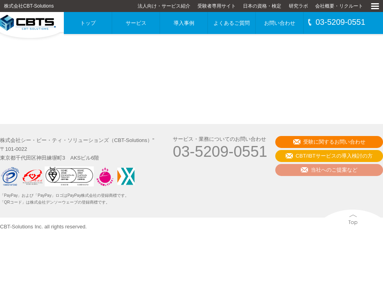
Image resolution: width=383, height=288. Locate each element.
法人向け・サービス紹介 (164, 6)
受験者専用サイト (216, 6)
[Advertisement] (191, 76)
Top (326, 234)
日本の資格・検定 (262, 6)
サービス (136, 23)
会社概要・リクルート (339, 6)
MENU (375, 17)
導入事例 (184, 23)
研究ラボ (298, 6)
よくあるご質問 (231, 23)
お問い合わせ (279, 23)
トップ (88, 23)
